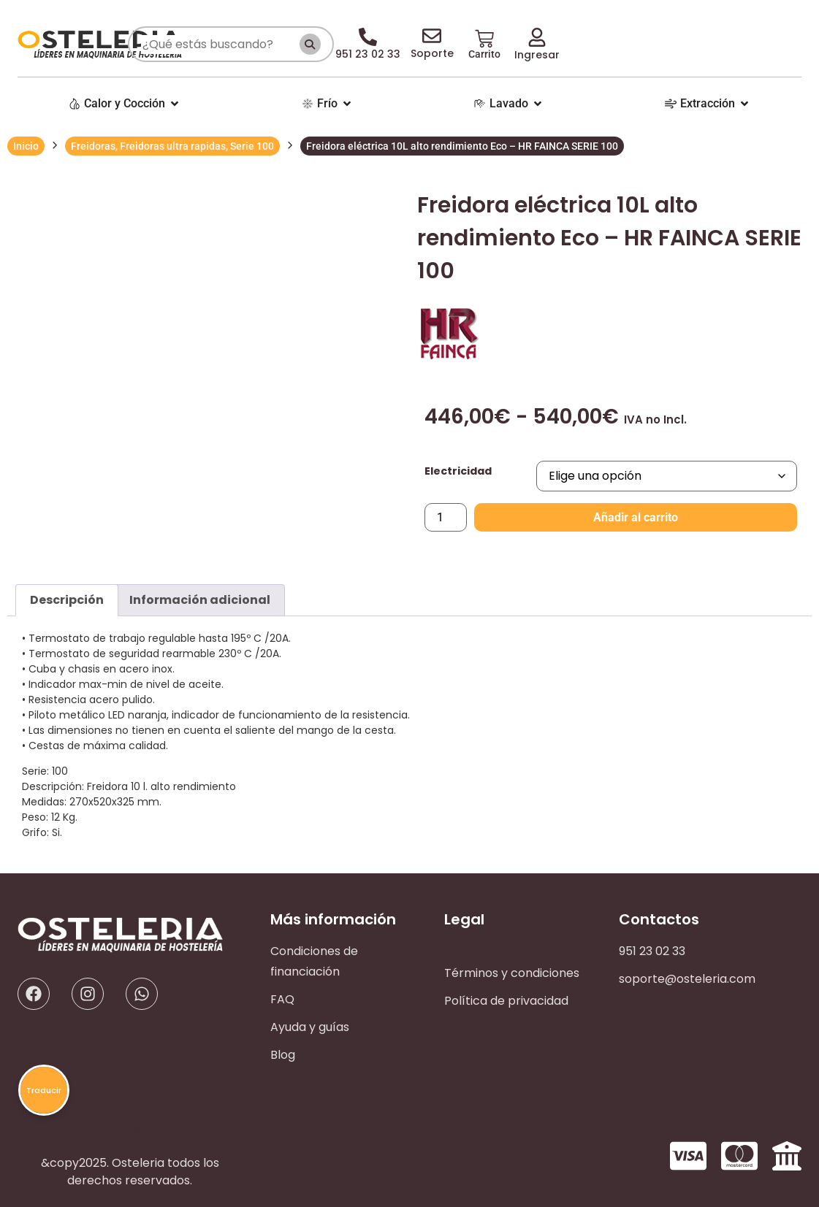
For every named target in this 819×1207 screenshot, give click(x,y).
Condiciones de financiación (314, 961)
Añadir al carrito (635, 517)
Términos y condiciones (511, 973)
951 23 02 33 (652, 951)
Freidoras (93, 146)
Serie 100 (252, 146)
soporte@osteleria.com (687, 978)
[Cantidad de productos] (445, 517)
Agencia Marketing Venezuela (163, 1131)
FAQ (282, 999)
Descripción (67, 599)
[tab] (66, 600)
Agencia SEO (535, 919)
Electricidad (458, 471)
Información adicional (199, 599)
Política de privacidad (506, 1000)
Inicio (26, 146)
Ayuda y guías (309, 1027)
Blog (282, 1054)
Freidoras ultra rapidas (173, 146)
